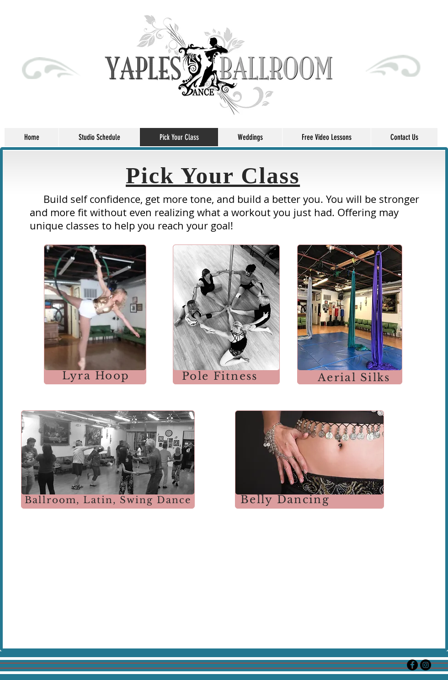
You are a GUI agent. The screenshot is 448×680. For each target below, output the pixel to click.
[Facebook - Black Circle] (412, 664)
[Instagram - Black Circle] (425, 664)
